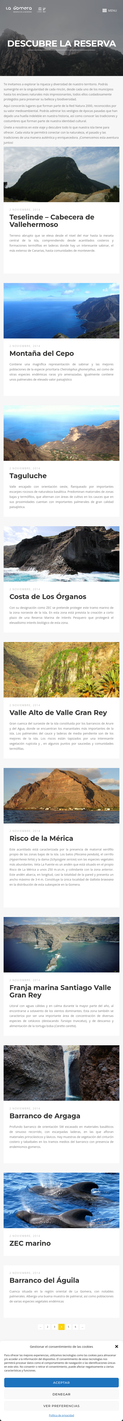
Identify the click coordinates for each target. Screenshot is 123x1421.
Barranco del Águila (44, 1280)
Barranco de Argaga (45, 1116)
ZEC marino (30, 1243)
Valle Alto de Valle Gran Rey (58, 712)
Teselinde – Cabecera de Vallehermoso (52, 221)
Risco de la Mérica (41, 838)
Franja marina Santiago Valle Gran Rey (60, 991)
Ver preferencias (61, 1406)
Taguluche (28, 476)
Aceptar (61, 1383)
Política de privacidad (61, 1415)
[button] (117, 1346)
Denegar (61, 1394)
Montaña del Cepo (42, 353)
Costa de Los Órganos (48, 596)
